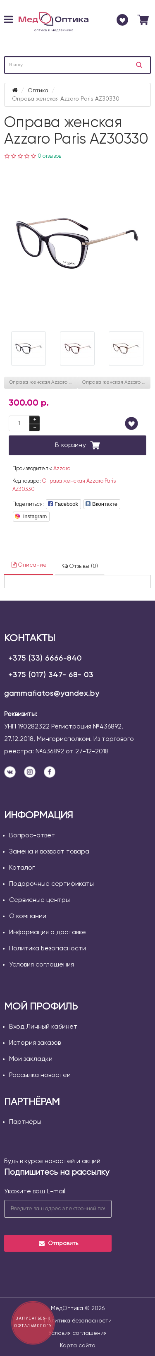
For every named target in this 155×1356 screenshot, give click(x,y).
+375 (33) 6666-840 (45, 658)
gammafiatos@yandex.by (51, 693)
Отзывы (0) (80, 566)
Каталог (22, 868)
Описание (28, 565)
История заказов (35, 1043)
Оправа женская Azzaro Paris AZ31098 (116, 382)
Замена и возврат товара (49, 852)
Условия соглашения (41, 965)
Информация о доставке (47, 932)
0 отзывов (49, 156)
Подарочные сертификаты (51, 884)
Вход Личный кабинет (43, 1027)
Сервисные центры (39, 900)
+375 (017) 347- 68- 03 (50, 675)
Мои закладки (30, 1059)
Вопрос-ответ (32, 835)
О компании (27, 916)
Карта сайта (77, 1346)
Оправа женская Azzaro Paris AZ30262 (43, 382)
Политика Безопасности (47, 948)
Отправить (58, 1243)
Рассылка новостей (40, 1075)
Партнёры (25, 1122)
